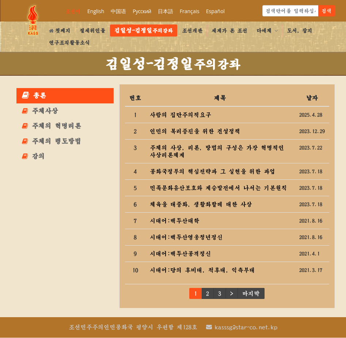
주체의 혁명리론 (51, 125)
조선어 (73, 11)
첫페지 (60, 30)
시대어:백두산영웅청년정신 (186, 237)
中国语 (118, 11)
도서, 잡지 (299, 30)
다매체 (267, 30)
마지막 (251, 293)
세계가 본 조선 (229, 30)
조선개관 (192, 30)
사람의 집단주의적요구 (180, 114)
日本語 (165, 11)
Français (189, 11)
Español (215, 11)
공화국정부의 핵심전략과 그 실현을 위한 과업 (212, 171)
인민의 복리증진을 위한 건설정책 (195, 131)
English (95, 11)
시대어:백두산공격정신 (180, 253)
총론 (34, 95)
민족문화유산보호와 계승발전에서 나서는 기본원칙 (218, 188)
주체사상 (40, 110)
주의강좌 (143, 30)
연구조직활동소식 (69, 42)
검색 (327, 11)
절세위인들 (92, 30)
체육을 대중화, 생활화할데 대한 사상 (201, 204)
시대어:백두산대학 (174, 220)
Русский (142, 11)
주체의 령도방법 (51, 141)
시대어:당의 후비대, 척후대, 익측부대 (202, 270)
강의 (33, 156)
